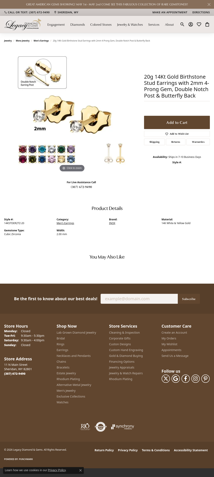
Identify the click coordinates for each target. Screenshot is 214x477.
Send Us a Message (175, 356)
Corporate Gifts (119, 338)
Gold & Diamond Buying (126, 356)
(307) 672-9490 (81, 186)
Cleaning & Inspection (124, 332)
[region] (72, 111)
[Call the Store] (14, 374)
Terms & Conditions (156, 450)
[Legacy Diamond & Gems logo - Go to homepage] (22, 24)
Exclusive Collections (71, 396)
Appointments (172, 350)
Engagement (56, 24)
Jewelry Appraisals (121, 367)
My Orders (169, 338)
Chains (61, 362)
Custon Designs (120, 344)
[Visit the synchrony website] (122, 427)
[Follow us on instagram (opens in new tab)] (195, 379)
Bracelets (63, 367)
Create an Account (174, 332)
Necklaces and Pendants (74, 356)
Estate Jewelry (66, 373)
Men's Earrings (41, 40)
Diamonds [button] (77, 24)
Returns (175, 142)
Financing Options (122, 362)
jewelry (8, 40)
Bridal (61, 338)
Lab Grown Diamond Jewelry (76, 332)
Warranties (198, 142)
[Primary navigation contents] (110, 24)
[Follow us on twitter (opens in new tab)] (166, 379)
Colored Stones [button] (101, 24)
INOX (112, 223)
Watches (63, 402)
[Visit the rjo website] (85, 427)
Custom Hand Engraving (126, 350)
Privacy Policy (128, 450)
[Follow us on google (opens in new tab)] (176, 379)
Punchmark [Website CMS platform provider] (26, 459)
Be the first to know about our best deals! (55, 298)
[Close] (209, 4)
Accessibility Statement (191, 450)
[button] (182, 24)
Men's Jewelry (66, 391)
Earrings (62, 350)
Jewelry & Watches (130, 24)
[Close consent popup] (80, 470)
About (169, 24)
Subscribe (189, 298)
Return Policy (104, 450)
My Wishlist (170, 344)
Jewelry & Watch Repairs (126, 373)
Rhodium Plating (68, 379)
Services (153, 24)
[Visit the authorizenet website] (100, 427)
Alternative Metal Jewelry (74, 385)
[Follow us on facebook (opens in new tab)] (186, 379)
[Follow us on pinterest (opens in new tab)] (205, 379)
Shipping (154, 142)
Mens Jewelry (23, 40)
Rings (60, 344)
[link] (27, 12)
